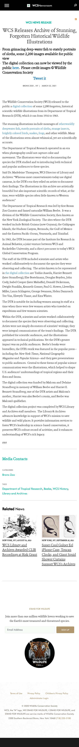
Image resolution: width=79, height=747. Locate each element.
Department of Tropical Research (22, 488)
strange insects (60, 128)
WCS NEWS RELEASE (38, 22)
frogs (41, 133)
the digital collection (17, 273)
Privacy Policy (34, 693)
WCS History (60, 488)
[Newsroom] (39, 4)
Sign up (65, 630)
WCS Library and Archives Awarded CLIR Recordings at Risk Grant (19, 550)
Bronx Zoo (8, 474)
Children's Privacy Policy (56, 693)
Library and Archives (14, 493)
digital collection (22, 106)
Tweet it (39, 78)
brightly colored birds (15, 133)
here (15, 68)
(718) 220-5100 (63, 718)
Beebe (47, 488)
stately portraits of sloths (35, 128)
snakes (33, 133)
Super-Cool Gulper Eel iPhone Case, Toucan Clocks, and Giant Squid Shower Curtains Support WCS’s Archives (59, 554)
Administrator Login (39, 698)
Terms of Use (16, 693)
